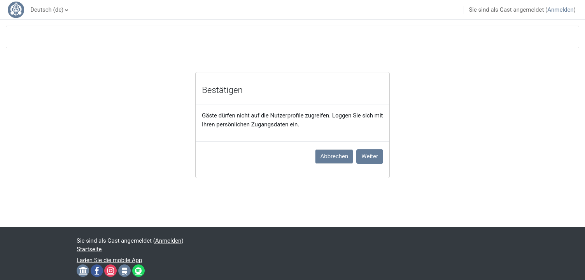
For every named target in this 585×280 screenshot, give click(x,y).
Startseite (89, 249)
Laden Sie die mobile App (109, 260)
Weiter (369, 156)
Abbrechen (334, 156)
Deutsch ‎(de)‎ (46, 9)
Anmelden (560, 9)
